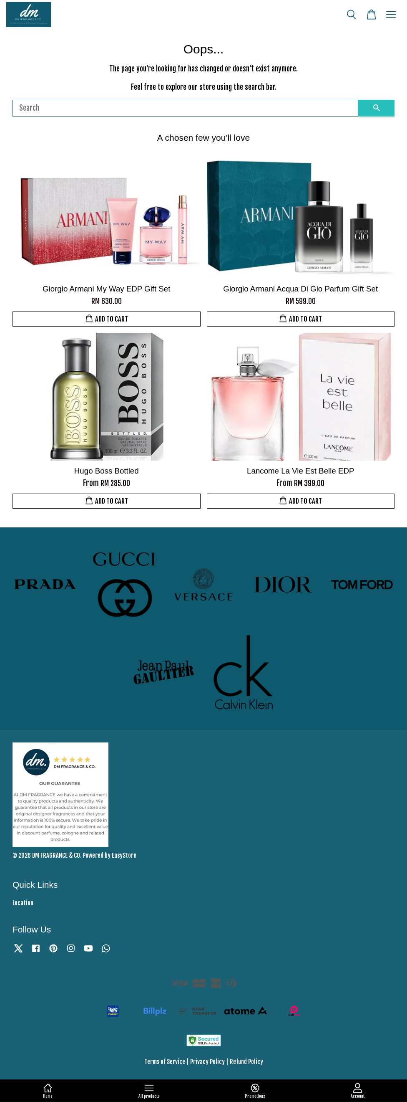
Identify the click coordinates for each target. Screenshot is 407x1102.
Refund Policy (246, 1062)
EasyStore (124, 855)
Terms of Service (164, 1062)
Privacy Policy (207, 1062)
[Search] (185, 108)
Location (23, 903)
